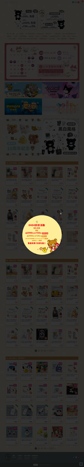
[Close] (61, 213)
